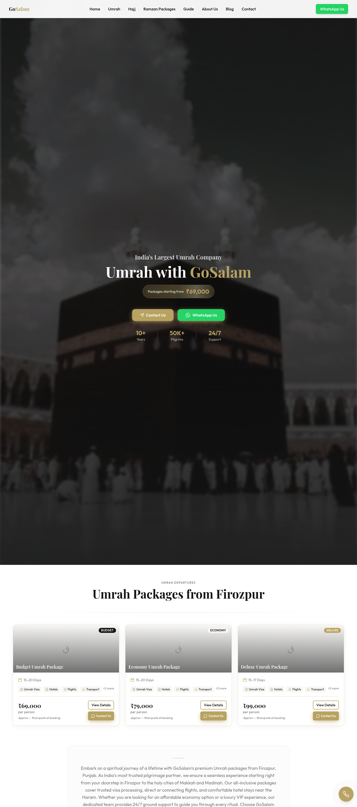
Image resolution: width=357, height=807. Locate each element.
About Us (210, 8)
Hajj (131, 8)
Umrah (114, 8)
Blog (230, 8)
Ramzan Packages (160, 8)
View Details (101, 705)
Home (94, 8)
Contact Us (153, 315)
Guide (188, 8)
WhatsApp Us (332, 8)
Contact (249, 8)
